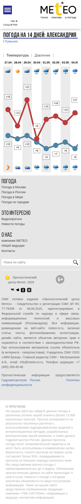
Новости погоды (13, 224)
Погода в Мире (12, 197)
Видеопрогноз (12, 219)
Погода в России (13, 192)
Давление (42, 55)
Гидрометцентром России (21, 380)
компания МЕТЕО (14, 240)
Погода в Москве (14, 187)
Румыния (11, 41)
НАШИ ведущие (13, 245)
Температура (17, 55)
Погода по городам (15, 202)
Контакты (8, 251)
